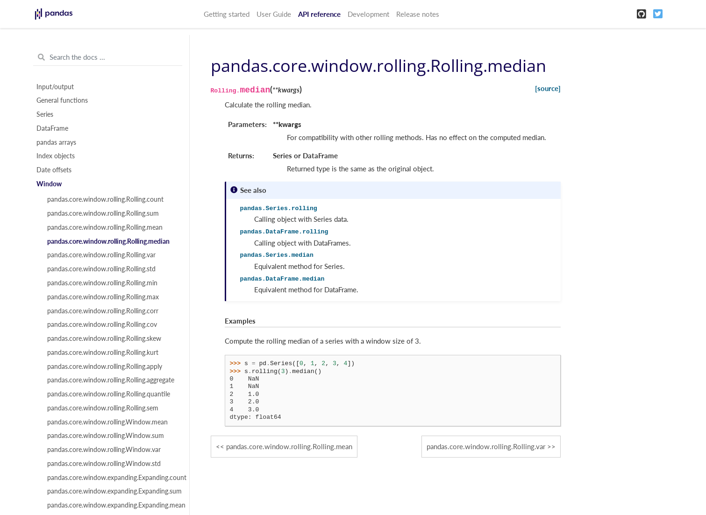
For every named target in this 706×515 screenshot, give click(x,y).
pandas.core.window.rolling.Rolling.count (105, 199)
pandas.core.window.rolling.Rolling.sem (102, 408)
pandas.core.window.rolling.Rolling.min (102, 283)
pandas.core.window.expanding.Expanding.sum (113, 491)
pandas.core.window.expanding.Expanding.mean (113, 505)
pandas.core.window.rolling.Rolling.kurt (102, 352)
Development (368, 14)
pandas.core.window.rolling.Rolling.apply (104, 366)
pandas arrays (56, 142)
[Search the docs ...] (107, 57)
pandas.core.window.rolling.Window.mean (107, 422)
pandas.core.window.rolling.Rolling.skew (104, 338)
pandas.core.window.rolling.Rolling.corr (102, 311)
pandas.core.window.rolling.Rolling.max (103, 297)
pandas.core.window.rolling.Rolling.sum (103, 213)
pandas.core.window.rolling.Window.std (104, 463)
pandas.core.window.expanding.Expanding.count (113, 477)
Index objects (55, 156)
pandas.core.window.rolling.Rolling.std (101, 269)
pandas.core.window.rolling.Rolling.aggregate (110, 380)
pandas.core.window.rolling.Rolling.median (108, 241)
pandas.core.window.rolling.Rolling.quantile (108, 394)
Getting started (227, 14)
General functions (62, 100)
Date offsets (53, 170)
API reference (319, 14)
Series (44, 114)
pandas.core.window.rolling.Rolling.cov (102, 324)
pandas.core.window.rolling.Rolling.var (101, 255)
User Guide (274, 14)
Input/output (55, 87)
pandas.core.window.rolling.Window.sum (105, 435)
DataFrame (52, 128)
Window (49, 184)
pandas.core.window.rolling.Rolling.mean (105, 227)
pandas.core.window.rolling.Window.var (104, 449)
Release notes (417, 14)
